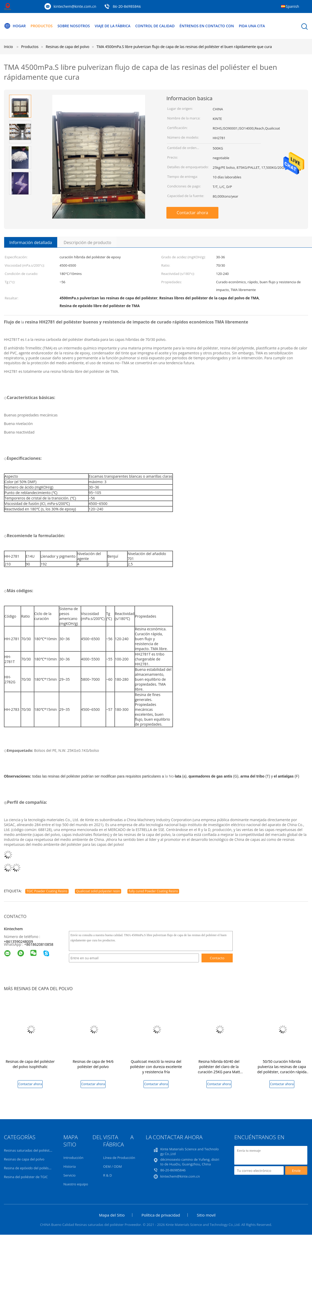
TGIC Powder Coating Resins (47, 891)
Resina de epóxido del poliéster (28, 1168)
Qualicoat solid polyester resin (98, 891)
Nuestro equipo (75, 1184)
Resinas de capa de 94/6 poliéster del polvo (93, 1064)
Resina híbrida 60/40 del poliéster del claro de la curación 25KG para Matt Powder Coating (219, 1069)
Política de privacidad (160, 1215)
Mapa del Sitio (112, 1215)
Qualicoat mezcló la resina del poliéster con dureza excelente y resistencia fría (156, 1066)
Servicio (69, 1175)
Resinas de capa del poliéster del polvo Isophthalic (30, 1064)
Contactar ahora (192, 212)
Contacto (217, 958)
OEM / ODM (112, 1166)
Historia (69, 1166)
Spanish (292, 6)
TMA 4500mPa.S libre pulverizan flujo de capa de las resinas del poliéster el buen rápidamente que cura (184, 46)
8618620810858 (39, 944)
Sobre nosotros (73, 25)
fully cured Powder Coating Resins (153, 891)
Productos (42, 25)
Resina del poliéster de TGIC (26, 1176)
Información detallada (30, 242)
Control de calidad (154, 25)
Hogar (15, 26)
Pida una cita (252, 25)
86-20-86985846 (127, 6)
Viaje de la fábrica (112, 25)
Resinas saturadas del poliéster (28, 1150)
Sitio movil (206, 1215)
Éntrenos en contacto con (206, 25)
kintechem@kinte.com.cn (75, 6)
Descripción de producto (87, 242)
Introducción (73, 1157)
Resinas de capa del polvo (24, 1159)
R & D (107, 1175)
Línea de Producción (119, 1157)
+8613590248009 (18, 941)
